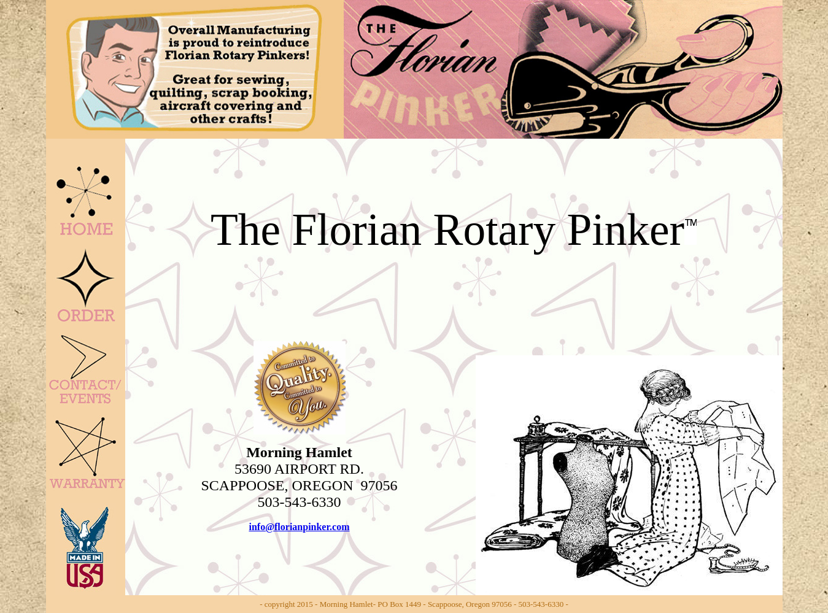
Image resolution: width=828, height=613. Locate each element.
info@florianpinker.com (299, 527)
